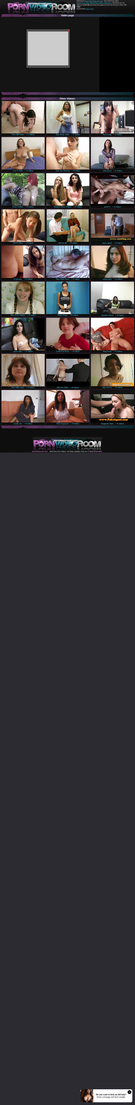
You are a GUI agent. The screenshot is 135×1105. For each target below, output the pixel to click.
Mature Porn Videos (96, 3)
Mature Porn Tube (83, 3)
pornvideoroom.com (40, 451)
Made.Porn (108, 3)
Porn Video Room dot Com (94, 1)
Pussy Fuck (90, 9)
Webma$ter (98, 451)
